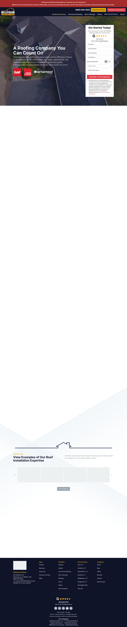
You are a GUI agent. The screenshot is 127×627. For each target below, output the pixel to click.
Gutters (60, 566)
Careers (99, 576)
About (99, 563)
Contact (41, 563)
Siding (60, 583)
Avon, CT (80, 563)
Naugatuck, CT (82, 580)
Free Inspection (116, 10)
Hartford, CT (81, 573)
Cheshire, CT (82, 566)
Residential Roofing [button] (61, 14)
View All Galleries (63, 487)
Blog (98, 566)
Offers (99, 569)
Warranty (42, 566)
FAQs (40, 576)
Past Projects (101, 580)
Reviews (99, 573)
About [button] (122, 14)
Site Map (67, 610)
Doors (60, 580)
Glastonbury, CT (83, 569)
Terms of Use (104, 92)
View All (80, 586)
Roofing (60, 563)
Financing (42, 569)
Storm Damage (63, 573)
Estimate (98, 10)
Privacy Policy (92, 93)
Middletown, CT (83, 576)
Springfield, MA (82, 583)
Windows (61, 576)
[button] (15, 473)
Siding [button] (100, 14)
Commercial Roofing (64, 569)
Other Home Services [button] (111, 14)
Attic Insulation (63, 586)
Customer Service (44, 573)
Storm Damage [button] (90, 14)
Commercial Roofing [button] (76, 14)
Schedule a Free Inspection (99, 77)
